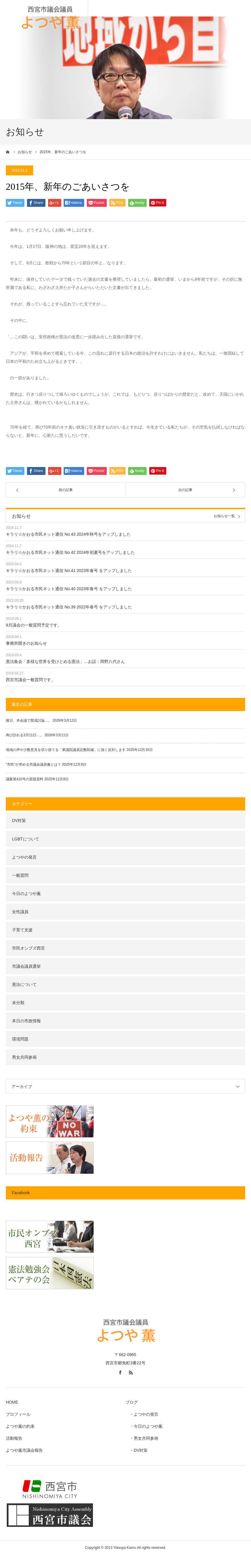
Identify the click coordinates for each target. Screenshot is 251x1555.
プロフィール (18, 1414)
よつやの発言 (24, 857)
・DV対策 (136, 1450)
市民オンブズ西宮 (28, 948)
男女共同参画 (24, 1057)
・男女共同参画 (142, 1438)
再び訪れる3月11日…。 (24, 735)
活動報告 (14, 1438)
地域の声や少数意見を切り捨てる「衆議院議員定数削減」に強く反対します (66, 750)
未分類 (18, 1002)
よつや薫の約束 (20, 1426)
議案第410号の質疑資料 (24, 779)
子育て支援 (22, 930)
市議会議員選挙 (26, 966)
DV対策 (19, 820)
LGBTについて (25, 839)
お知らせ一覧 (224, 516)
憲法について (24, 984)
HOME (12, 1402)
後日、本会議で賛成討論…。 (29, 720)
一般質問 (20, 875)
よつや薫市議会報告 (24, 1450)
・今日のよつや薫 (144, 1426)
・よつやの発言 (142, 1414)
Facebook (21, 1192)
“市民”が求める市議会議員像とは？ (33, 764)
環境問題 (20, 1039)
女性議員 (20, 911)
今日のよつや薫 (26, 893)
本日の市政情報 (26, 1020)
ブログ (132, 1402)
